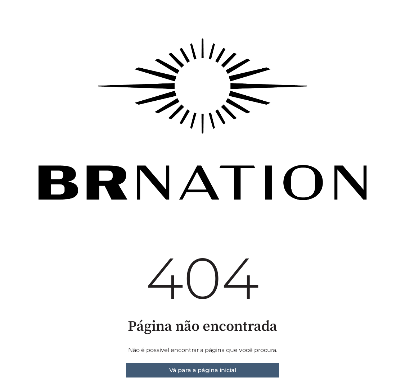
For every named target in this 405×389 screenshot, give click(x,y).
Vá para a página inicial (202, 370)
